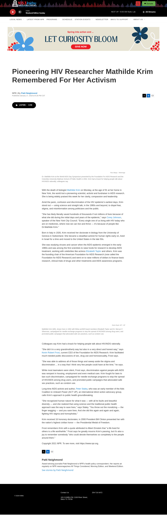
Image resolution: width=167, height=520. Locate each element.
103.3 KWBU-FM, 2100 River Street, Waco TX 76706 (74, 504)
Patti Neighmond (29, 98)
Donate (151, 6)
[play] (13, 17)
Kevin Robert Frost (51, 358)
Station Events (83, 25)
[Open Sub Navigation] (24, 25)
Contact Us (65, 498)
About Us (138, 25)
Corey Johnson (114, 223)
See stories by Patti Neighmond (57, 475)
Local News (16, 25)
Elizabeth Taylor (94, 256)
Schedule (67, 25)
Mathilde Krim (73, 195)
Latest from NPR (35, 25)
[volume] (20, 17)
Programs (52, 25)
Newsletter (102, 25)
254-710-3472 (97, 498)
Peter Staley (81, 394)
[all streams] (149, 17)
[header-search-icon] (139, 6)
